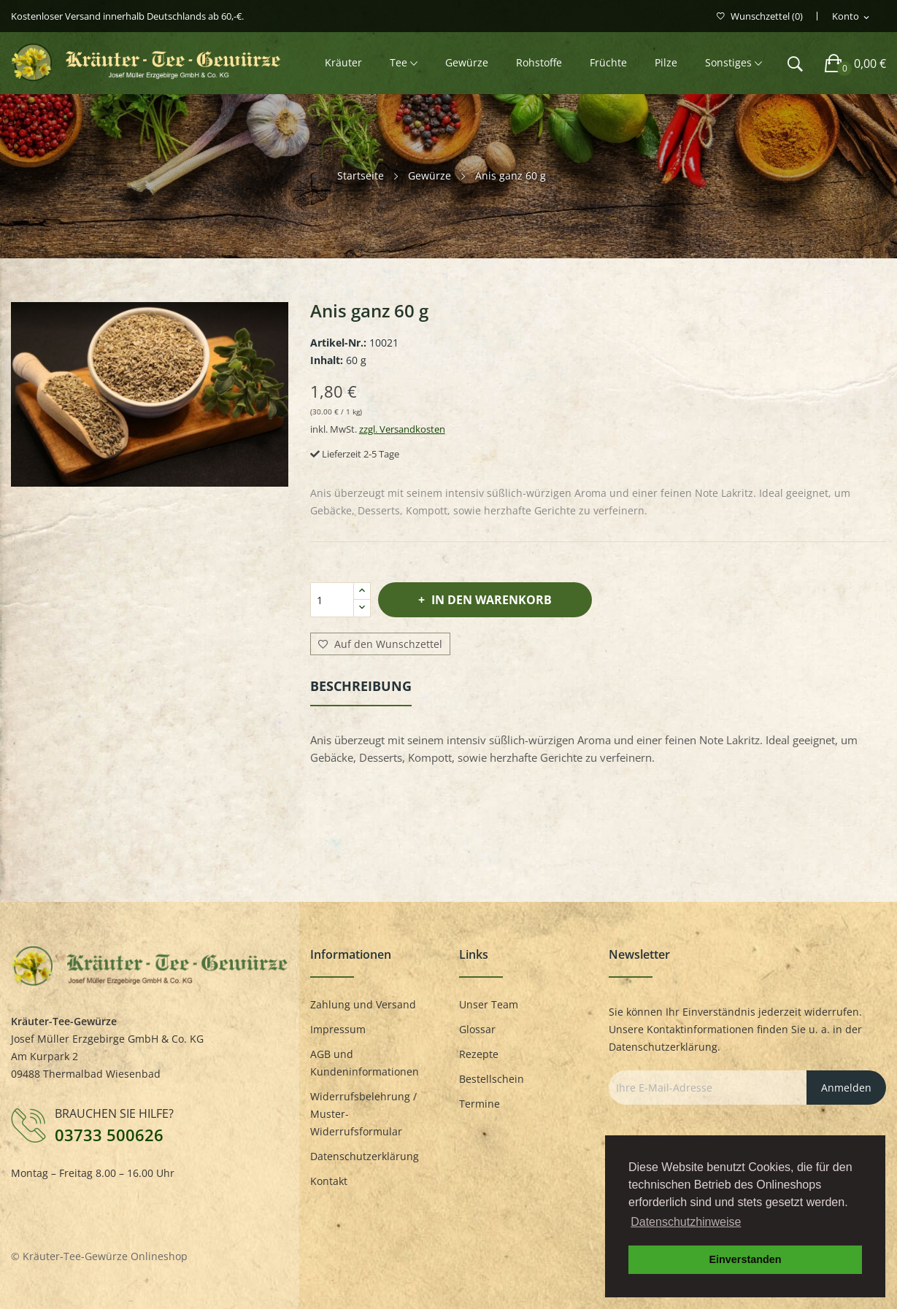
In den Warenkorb (490, 600)
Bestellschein (491, 1079)
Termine (479, 1104)
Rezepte (478, 1054)
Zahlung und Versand (363, 1004)
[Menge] (332, 599)
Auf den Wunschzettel (380, 644)
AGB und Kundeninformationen (364, 1062)
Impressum (338, 1029)
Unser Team (488, 1004)
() (760, 16)
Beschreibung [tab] (361, 686)
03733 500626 (109, 1135)
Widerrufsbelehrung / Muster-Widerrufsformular (363, 1113)
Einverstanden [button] (745, 1259)
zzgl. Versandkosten (402, 429)
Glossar (477, 1029)
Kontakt (328, 1181)
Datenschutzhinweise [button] (686, 1222)
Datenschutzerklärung (364, 1156)
